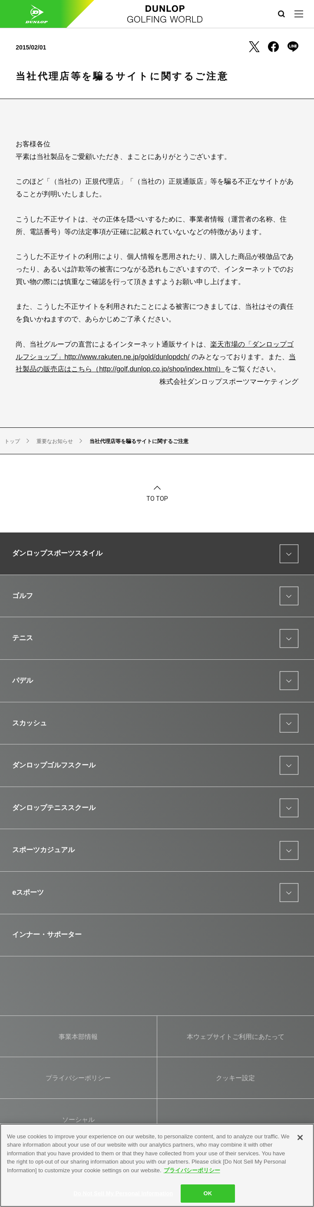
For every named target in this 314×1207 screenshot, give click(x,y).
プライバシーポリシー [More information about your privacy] (192, 1170)
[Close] (300, 1137)
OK (207, 1193)
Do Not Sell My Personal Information (123, 1193)
